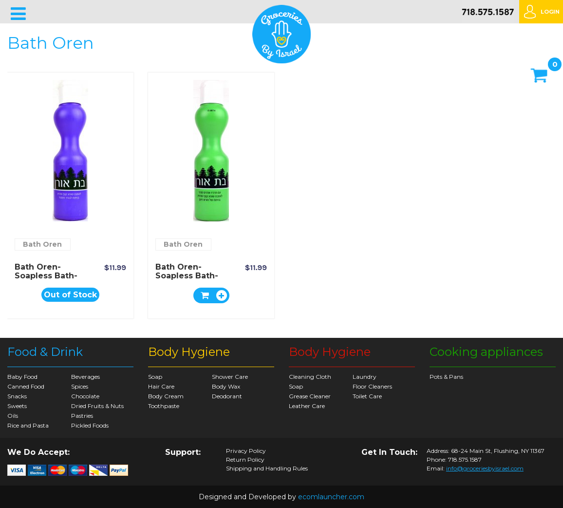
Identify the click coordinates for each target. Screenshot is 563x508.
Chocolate (85, 396)
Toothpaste (163, 406)
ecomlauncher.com (331, 496)
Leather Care (307, 406)
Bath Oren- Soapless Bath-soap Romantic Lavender (46, 280)
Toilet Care (367, 396)
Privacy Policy (246, 451)
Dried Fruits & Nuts (97, 406)
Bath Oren (42, 244)
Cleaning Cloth (310, 376)
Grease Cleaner (310, 396)
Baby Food (22, 376)
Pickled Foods (90, 425)
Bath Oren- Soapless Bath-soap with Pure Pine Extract (188, 280)
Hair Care (161, 386)
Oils (12, 415)
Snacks (17, 396)
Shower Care (230, 376)
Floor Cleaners (372, 386)
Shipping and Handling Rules (267, 468)
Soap (155, 376)
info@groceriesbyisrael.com (485, 468)
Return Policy (245, 459)
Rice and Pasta (28, 425)
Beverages (85, 376)
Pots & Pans (446, 376)
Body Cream (166, 396)
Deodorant (227, 396)
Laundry (364, 376)
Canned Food (25, 386)
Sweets (17, 406)
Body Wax (226, 386)
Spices (79, 386)
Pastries (82, 415)
